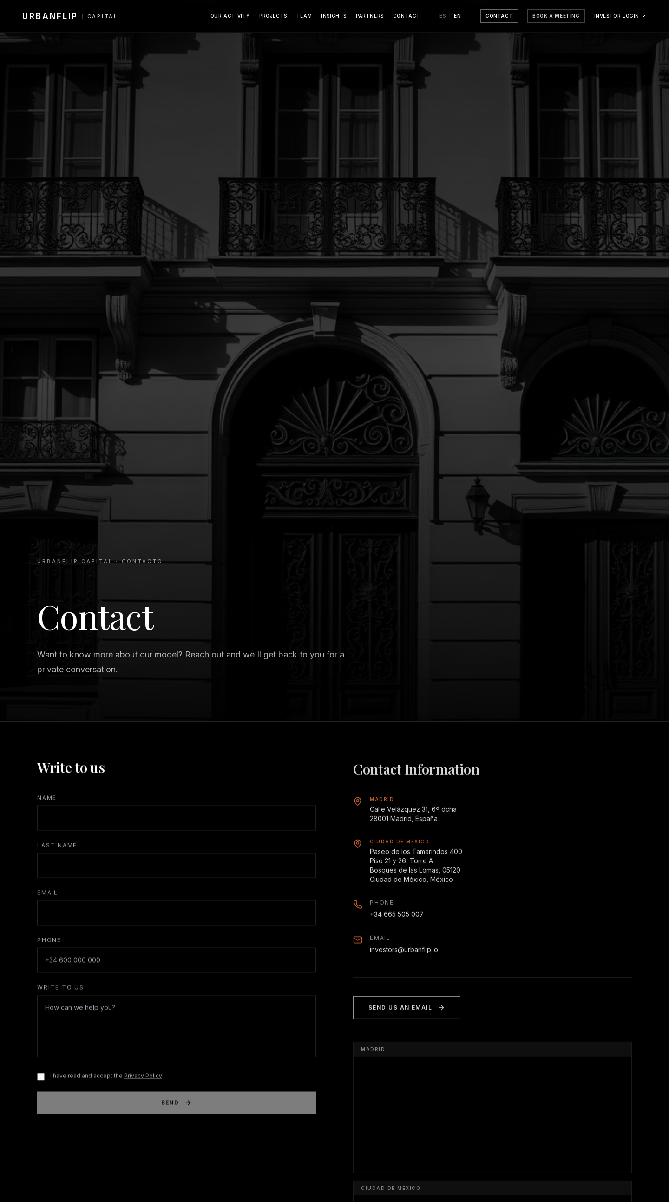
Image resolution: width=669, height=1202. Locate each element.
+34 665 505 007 (397, 918)
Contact (406, 16)
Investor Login (620, 16)
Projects (273, 16)
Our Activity (230, 16)
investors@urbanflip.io (404, 954)
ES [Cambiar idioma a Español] (442, 16)
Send (176, 1104)
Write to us (60, 988)
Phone (49, 941)
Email (47, 894)
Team (304, 16)
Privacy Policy (143, 1077)
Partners (370, 16)
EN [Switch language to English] (457, 16)
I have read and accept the (106, 1077)
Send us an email (406, 1012)
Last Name (57, 846)
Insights (334, 16)
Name (47, 799)
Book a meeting (555, 16)
